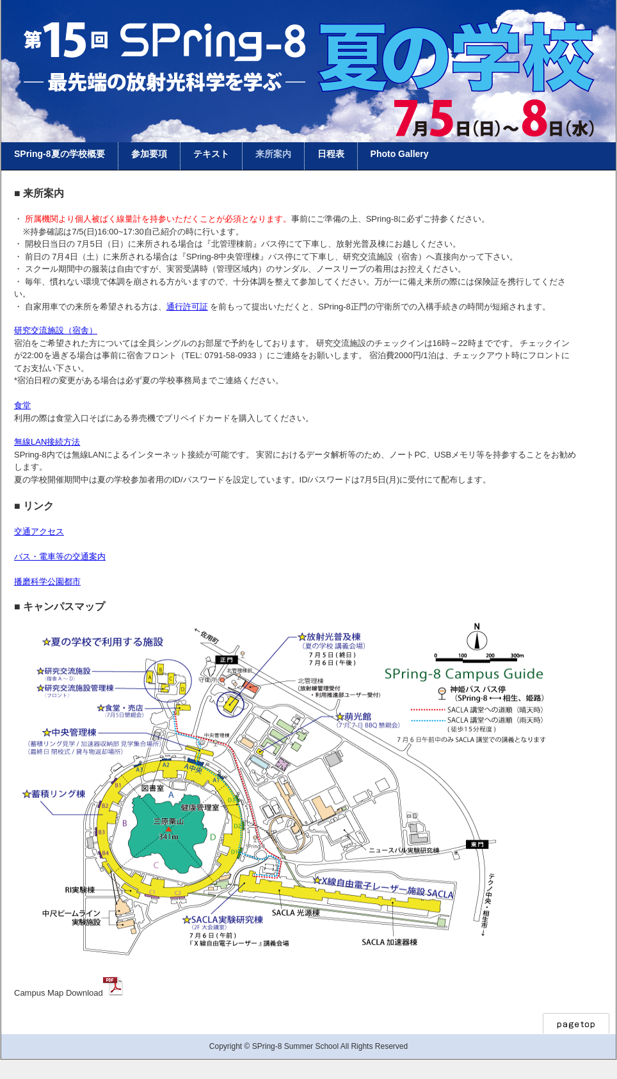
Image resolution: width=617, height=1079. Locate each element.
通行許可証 (187, 306)
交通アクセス (39, 531)
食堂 (22, 405)
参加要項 (149, 154)
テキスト (211, 154)
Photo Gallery (400, 154)
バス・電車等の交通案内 (60, 556)
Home (308, 29)
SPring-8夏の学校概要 (59, 154)
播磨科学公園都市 (47, 581)
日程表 (330, 154)
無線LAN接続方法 (47, 442)
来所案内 (273, 154)
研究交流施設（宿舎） (55, 330)
